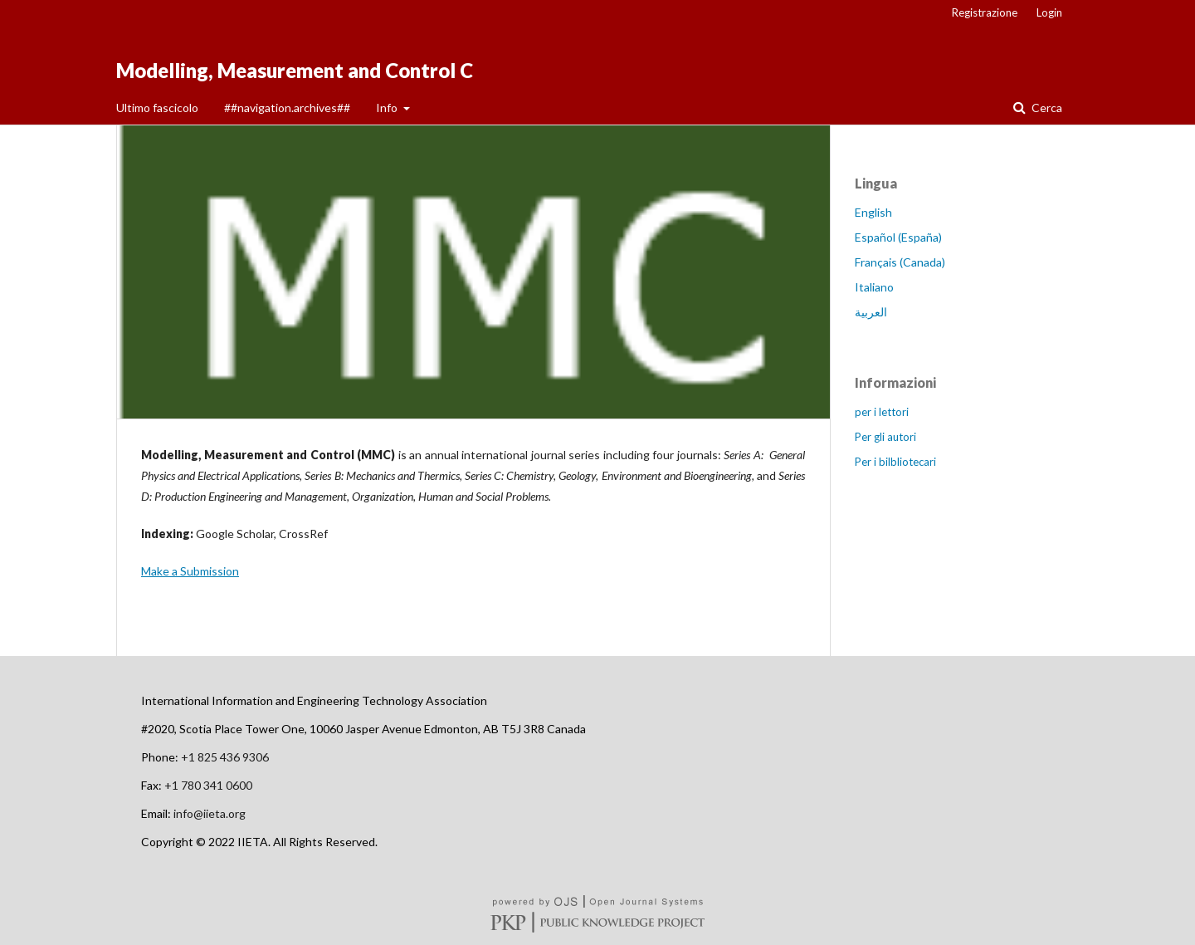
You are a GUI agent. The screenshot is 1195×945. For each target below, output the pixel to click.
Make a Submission (190, 571)
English (873, 212)
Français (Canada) (900, 262)
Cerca (1045, 107)
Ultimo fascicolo (157, 107)
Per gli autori (885, 436)
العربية (871, 312)
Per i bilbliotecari (895, 461)
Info (388, 107)
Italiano (874, 287)
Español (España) (898, 237)
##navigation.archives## (287, 107)
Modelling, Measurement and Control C (294, 70)
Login (1049, 12)
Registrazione (984, 12)
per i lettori (882, 412)
